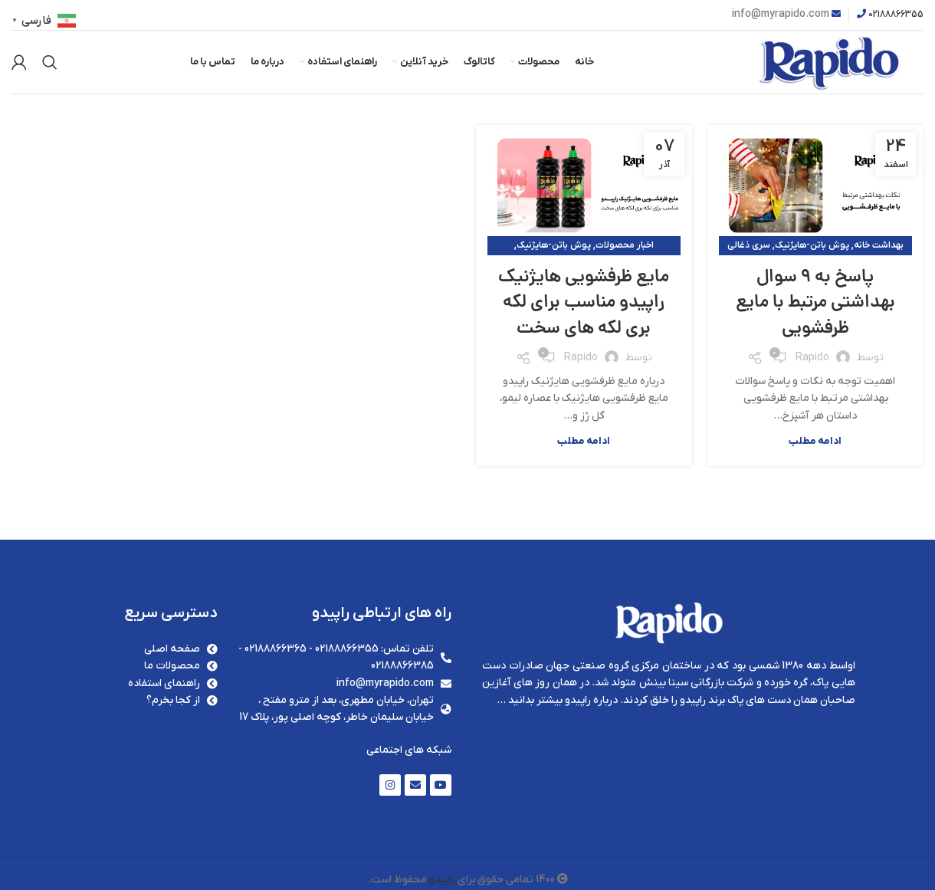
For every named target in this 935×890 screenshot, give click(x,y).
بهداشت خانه (879, 250)
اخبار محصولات (624, 250)
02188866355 (896, 14)
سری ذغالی (748, 250)
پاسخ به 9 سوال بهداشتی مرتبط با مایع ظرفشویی (815, 308)
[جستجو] (49, 65)
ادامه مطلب (815, 446)
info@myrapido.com (780, 14)
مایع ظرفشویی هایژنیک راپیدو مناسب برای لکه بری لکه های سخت (583, 321)
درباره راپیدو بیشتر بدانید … (557, 705)
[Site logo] (816, 64)
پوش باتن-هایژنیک (812, 250)
